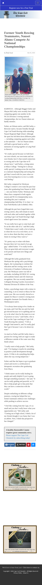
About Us (25, 573)
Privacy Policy (18, 573)
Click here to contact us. (31, 567)
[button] (6, 79)
